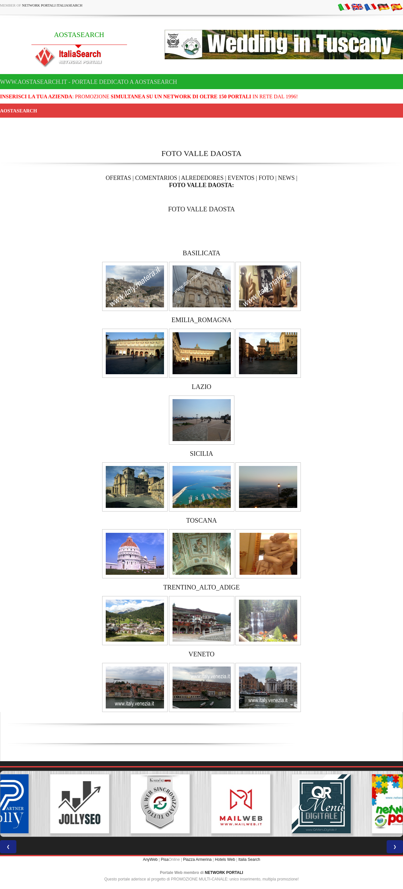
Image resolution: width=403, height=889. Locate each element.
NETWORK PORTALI (224, 872)
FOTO (266, 178)
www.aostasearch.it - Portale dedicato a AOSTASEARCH (88, 82)
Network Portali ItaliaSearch (52, 5)
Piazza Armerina (197, 859)
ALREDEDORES (202, 178)
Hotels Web (225, 859)
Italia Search (249, 859)
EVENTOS (241, 178)
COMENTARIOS (156, 178)
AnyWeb (150, 859)
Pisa (164, 859)
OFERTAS (118, 178)
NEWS (286, 178)
